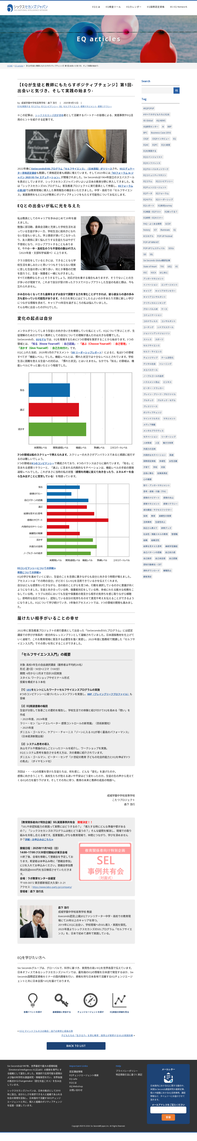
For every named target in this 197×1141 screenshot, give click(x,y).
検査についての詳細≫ (30, 576)
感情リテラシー (111, 106)
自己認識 (147, 634)
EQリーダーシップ (166, 204)
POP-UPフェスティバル (155, 261)
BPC (145, 133)
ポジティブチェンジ (153, 456)
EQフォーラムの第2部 (30, 190)
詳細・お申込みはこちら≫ (40, 843)
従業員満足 (171, 526)
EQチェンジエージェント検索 (84, 1083)
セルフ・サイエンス (153, 382)
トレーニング (166, 395)
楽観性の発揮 (166, 577)
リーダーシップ (151, 488)
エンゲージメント (152, 306)
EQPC (155, 146)
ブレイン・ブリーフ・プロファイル (159, 429)
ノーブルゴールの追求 (154, 408)
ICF (155, 242)
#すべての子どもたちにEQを (157, 114)
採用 (145, 577)
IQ (175, 242)
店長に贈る (157, 526)
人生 (145, 494)
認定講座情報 (76, 1080)
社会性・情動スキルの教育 (156, 596)
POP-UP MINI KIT (151, 255)
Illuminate (165, 242)
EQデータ (148, 197)
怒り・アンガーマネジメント (157, 539)
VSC (152, 287)
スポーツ (160, 369)
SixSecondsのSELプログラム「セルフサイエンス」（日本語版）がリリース (74, 168)
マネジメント (150, 469)
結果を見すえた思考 (153, 609)
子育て (159, 520)
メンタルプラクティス (154, 475)
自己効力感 (172, 622)
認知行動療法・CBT (165, 634)
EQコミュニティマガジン (155, 178)
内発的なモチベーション (155, 507)
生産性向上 (161, 584)
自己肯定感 (161, 628)
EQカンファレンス (152, 165)
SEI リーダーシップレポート (88, 356)
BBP (171, 127)
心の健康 (147, 532)
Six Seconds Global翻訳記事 (157, 274)
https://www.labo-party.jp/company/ (54, 891)
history (146, 242)
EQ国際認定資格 (156, 6)
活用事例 (147, 584)
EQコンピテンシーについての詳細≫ (38, 572)
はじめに (171, 287)
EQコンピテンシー (52, 106)
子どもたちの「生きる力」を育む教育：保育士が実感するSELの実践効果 (91, 1044)
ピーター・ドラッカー (154, 420)
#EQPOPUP (149, 108)
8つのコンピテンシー (44, 467)
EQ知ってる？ (150, 223)
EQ (176, 140)
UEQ (29, 694)
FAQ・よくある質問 (153, 236)
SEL (64, 106)
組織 (156, 603)
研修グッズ (167, 590)
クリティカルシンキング (155, 325)
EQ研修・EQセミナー (154, 229)
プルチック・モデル (153, 443)
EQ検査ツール (113, 6)
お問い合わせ (76, 1098)
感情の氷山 (170, 552)
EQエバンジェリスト (153, 159)
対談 (145, 526)
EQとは (96, 6)
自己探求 (147, 628)
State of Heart (150, 280)
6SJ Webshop (76, 1095)
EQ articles (19, 66)
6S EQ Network (178, 6)
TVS (163, 280)
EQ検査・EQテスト (152, 216)
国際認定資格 (150, 513)
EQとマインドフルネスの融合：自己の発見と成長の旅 (50, 1039)
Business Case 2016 (161, 133)
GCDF (169, 236)
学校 (168, 520)
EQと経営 (166, 146)
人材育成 (167, 488)
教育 (154, 577)
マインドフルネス (152, 462)
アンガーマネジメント (154, 293)
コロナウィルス (151, 344)
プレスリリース (151, 450)
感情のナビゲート (152, 552)
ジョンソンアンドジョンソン (157, 363)
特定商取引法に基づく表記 (129, 1083)
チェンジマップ (151, 388)
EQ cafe (73, 1087)
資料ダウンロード (152, 641)
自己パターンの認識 (153, 622)
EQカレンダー (134, 6)
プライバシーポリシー (127, 1079)
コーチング (168, 350)
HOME (10, 66)
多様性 (163, 513)
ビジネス (169, 414)
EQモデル (41, 343)
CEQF (146, 140)
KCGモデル (148, 248)
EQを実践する (24, 106)
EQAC (146, 146)
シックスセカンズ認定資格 (50, 115)
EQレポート (149, 210)
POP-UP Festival (166, 248)
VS (144, 287)
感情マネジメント (94, 106)
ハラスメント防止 (152, 414)
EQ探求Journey (166, 210)
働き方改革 (157, 494)
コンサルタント (151, 350)
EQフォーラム (163, 197)
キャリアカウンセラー (154, 312)
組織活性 (166, 603)
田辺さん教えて (151, 590)
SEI (144, 267)
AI (164, 127)
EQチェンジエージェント (155, 191)
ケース (166, 331)
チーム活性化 (169, 388)
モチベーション (151, 481)
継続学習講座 (150, 615)
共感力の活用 (150, 500)
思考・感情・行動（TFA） (156, 545)
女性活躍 (147, 520)
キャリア (169, 306)
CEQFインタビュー (161, 140)
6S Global (148, 121)
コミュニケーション (153, 337)
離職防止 (169, 641)
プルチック (148, 437)
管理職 (146, 603)
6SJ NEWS (161, 121)
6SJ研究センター (151, 127)
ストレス (147, 369)
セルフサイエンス (75, 106)
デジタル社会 (150, 395)
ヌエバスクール (151, 401)
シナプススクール (152, 357)
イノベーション (151, 299)
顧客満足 (147, 647)
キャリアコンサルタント (155, 318)
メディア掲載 (166, 469)
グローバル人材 (151, 331)
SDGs (173, 261)
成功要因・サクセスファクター (158, 571)
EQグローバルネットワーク (156, 172)
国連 (173, 507)
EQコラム (37, 106)
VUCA (160, 287)
